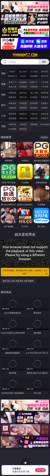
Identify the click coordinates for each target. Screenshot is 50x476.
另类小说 (23, 118)
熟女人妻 (12, 86)
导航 (3, 126)
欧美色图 (34, 103)
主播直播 (34, 86)
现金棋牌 (34, 76)
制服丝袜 (12, 97)
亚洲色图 (23, 103)
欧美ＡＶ (34, 82)
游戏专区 (44, 71)
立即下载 (40, 470)
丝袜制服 (23, 86)
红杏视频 (12, 129)
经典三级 (23, 97)
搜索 (44, 61)
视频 (3, 84)
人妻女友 (34, 114)
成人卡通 (34, 92)
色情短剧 (23, 129)
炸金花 (23, 76)
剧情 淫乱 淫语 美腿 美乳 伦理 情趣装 (18, 281)
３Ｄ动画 (44, 82)
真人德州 (23, 71)
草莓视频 (34, 124)
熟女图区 (34, 107)
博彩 (3, 73)
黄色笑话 (34, 118)
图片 (3, 105)
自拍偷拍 (23, 82)
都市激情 (12, 114)
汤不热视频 (44, 124)
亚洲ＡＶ (12, 82)
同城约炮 (12, 124)
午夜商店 (23, 124)
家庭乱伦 (23, 114)
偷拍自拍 (23, 92)
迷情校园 (12, 118)
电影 (3, 94)
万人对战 (34, 71)
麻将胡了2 (12, 76)
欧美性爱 (44, 92)
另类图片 (44, 107)
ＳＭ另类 (44, 86)
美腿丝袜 (12, 107)
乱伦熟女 (34, 97)
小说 (3, 115)
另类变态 (44, 97)
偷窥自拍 (12, 103)
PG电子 (12, 71)
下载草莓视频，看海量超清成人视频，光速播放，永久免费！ (25, 272)
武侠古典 (44, 114)
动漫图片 (44, 103)
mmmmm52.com (25, 55)
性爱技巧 (44, 118)
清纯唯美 (23, 107)
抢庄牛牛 (44, 76)
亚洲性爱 (12, 92)
